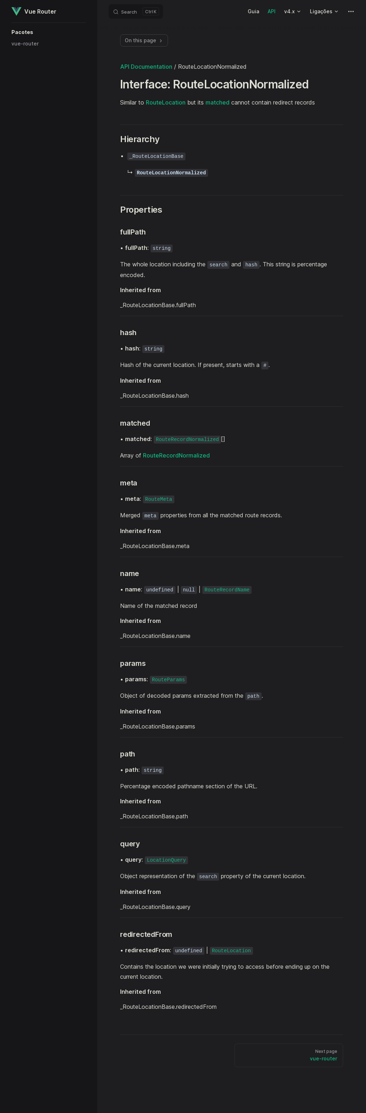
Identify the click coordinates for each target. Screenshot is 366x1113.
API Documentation (146, 66)
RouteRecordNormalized (176, 455)
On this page (144, 40)
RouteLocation (166, 102)
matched (217, 102)
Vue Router (33, 11)
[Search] (136, 11)
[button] (48, 32)
